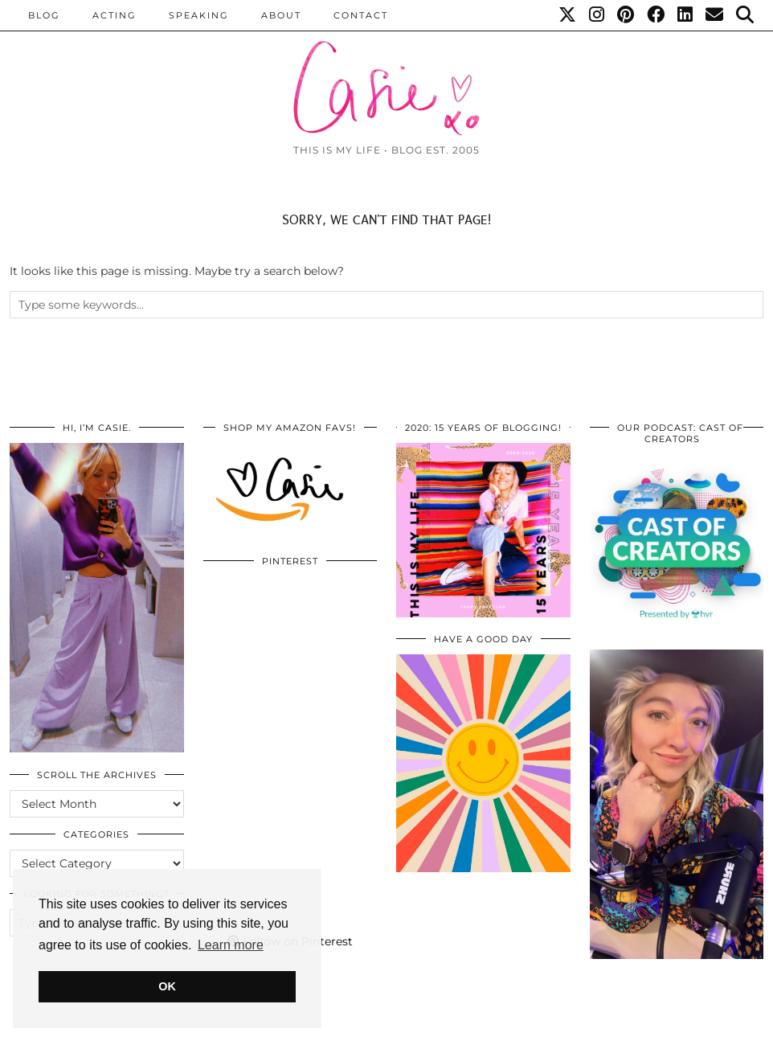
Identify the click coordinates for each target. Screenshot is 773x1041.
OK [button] (167, 986)
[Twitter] (568, 15)
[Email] (715, 15)
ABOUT (281, 15)
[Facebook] (656, 15)
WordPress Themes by (677, 1023)
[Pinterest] (626, 15)
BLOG (44, 15)
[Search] (745, 15)
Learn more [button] (231, 945)
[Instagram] (597, 15)
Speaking (199, 15)
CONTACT (360, 15)
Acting (114, 15)
